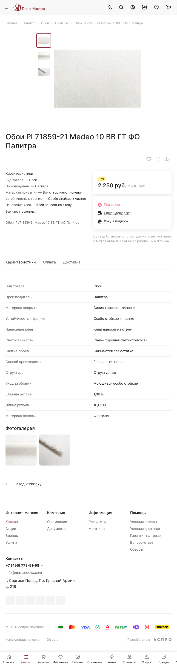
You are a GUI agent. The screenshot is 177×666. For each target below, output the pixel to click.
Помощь (138, 512)
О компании (57, 522)
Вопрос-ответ (142, 542)
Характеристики (21, 262)
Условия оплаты (143, 522)
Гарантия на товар (145, 535)
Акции (11, 528)
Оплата (49, 262)
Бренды (12, 535)
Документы (56, 528)
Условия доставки (145, 528)
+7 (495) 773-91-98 (22, 565)
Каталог (12, 522)
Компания (56, 512)
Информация (100, 512)
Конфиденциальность (22, 639)
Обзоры (136, 549)
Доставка (71, 262)
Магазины (96, 528)
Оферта (53, 639)
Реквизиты (97, 522)
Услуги (11, 542)
